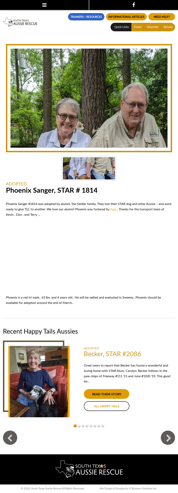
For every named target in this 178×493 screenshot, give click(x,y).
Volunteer (152, 27)
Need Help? (162, 16)
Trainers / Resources (86, 16)
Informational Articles (126, 16)
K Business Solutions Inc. (143, 488)
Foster (138, 27)
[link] (113, 209)
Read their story (106, 394)
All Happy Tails (106, 406)
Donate (168, 27)
